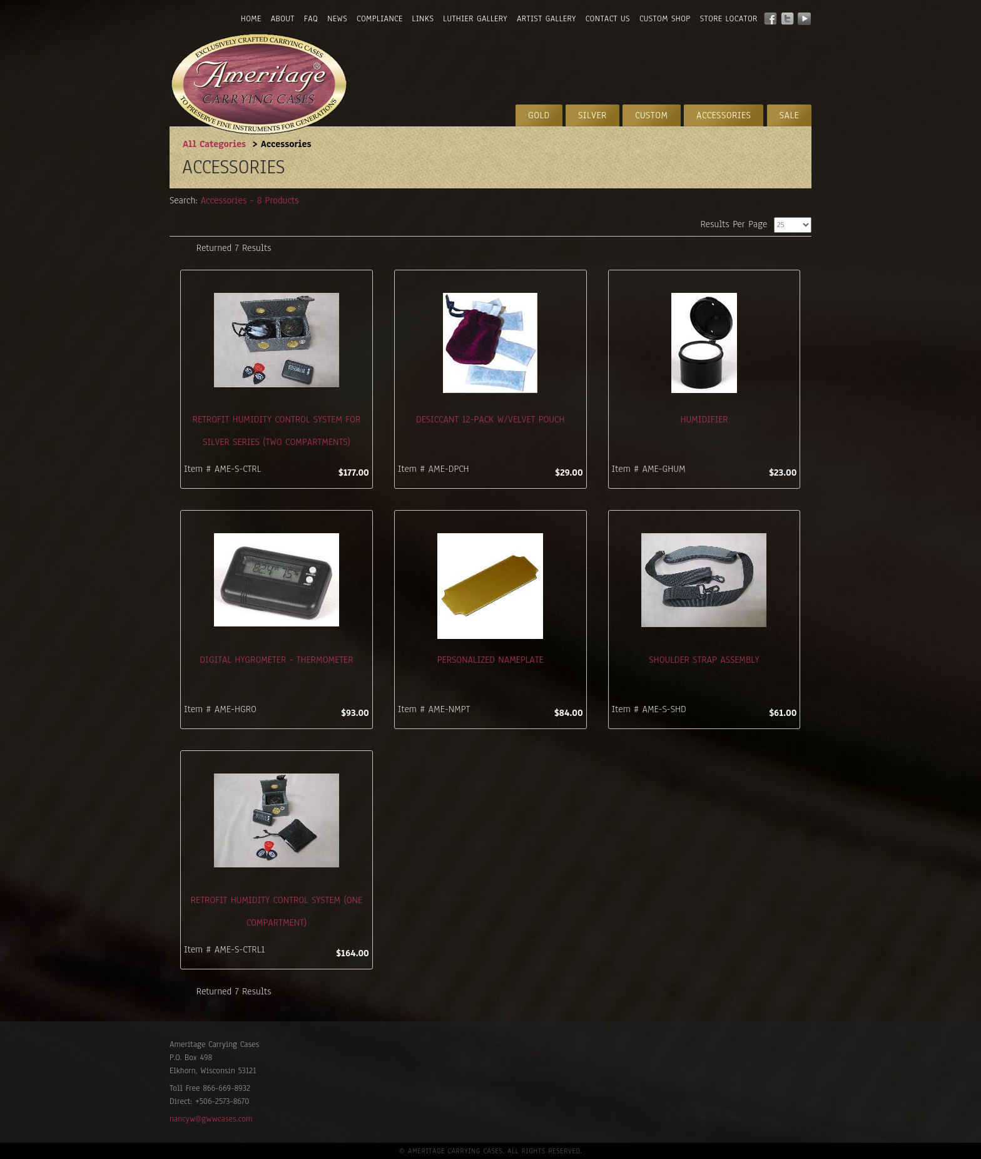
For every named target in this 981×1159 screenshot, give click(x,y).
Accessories (723, 115)
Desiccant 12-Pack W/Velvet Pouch (490, 419)
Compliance (379, 18)
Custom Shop (665, 18)
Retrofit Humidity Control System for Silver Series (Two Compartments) (277, 430)
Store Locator (729, 18)
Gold (539, 115)
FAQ (311, 18)
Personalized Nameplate (490, 659)
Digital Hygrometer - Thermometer (276, 659)
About (283, 18)
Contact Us (608, 18)
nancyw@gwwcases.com (211, 1119)
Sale (789, 115)
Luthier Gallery (475, 18)
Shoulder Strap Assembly (704, 659)
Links (423, 18)
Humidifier (704, 419)
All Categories (214, 144)
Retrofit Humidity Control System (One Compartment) (276, 911)
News (337, 18)
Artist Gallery (546, 18)
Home (251, 18)
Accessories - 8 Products (250, 201)
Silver (592, 115)
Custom (651, 115)
